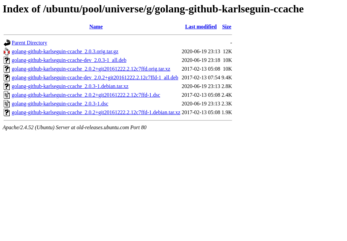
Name (96, 26)
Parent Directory (29, 43)
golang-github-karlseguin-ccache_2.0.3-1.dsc (60, 103)
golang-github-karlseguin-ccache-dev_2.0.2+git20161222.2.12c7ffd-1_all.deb (95, 77)
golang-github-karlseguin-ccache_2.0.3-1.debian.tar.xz (70, 86)
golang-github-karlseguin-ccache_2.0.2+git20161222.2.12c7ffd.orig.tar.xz (91, 69)
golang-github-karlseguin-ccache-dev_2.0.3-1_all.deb (69, 60)
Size (226, 26)
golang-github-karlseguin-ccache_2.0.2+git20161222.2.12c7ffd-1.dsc (86, 95)
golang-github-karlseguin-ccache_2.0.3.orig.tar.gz (65, 51)
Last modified (201, 26)
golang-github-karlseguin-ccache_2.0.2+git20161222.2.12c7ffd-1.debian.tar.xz (96, 112)
